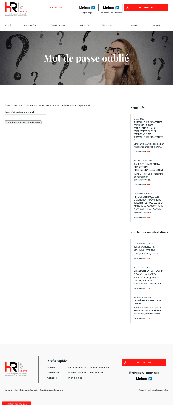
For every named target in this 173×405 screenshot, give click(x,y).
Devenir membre (58, 25)
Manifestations (108, 25)
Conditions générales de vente (52, 390)
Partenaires (134, 25)
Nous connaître (29, 25)
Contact (156, 25)
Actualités (84, 25)
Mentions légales (11, 390)
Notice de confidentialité (28, 390)
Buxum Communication (159, 390)
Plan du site (75, 377)
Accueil (8, 25)
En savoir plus (140, 152)
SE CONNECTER (146, 7)
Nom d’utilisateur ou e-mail (19, 111)
